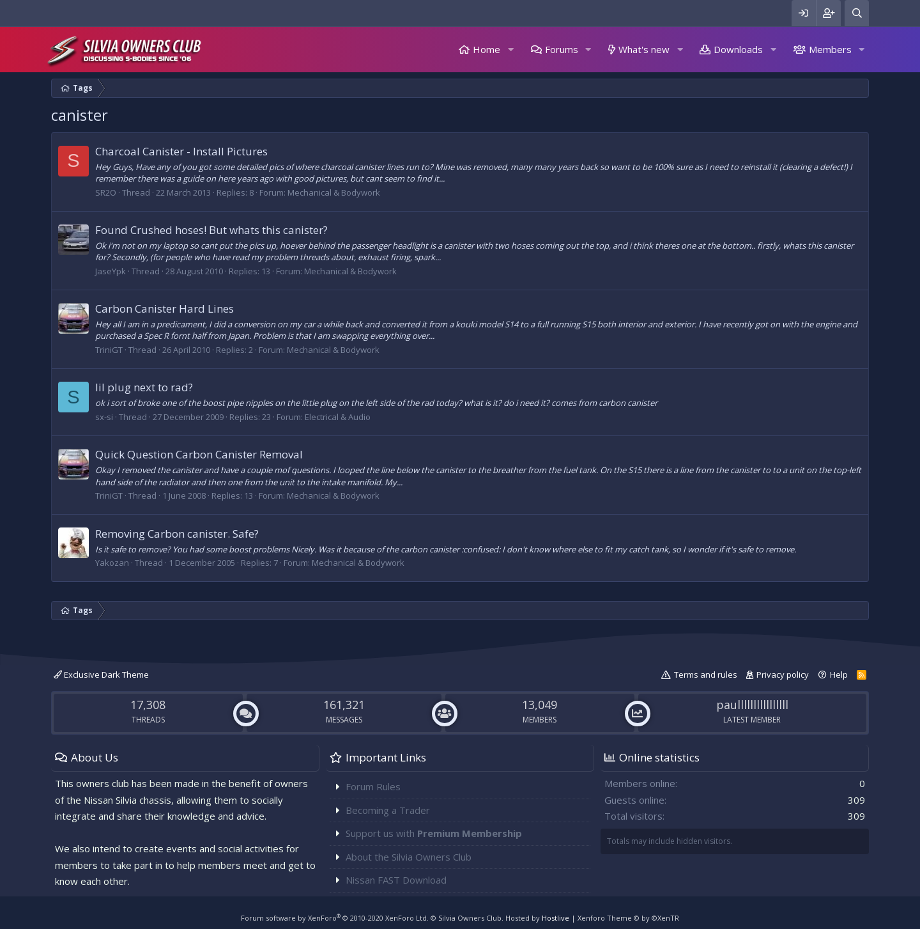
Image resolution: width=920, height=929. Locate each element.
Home (486, 49)
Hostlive (555, 918)
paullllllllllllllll (752, 704)
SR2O (105, 192)
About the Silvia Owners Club (408, 856)
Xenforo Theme (628, 918)
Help (839, 674)
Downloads (738, 49)
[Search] (857, 13)
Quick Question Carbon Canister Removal (199, 454)
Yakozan (112, 562)
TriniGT (109, 349)
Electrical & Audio (338, 417)
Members (830, 49)
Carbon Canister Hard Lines (164, 308)
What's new (644, 49)
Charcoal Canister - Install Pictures (181, 151)
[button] (510, 49)
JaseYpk (110, 271)
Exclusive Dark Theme (101, 674)
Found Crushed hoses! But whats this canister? (211, 229)
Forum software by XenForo (335, 918)
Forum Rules (373, 786)
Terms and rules (705, 674)
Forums (561, 49)
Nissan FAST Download (396, 879)
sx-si (104, 417)
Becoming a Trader (388, 810)
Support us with (434, 833)
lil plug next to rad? (144, 387)
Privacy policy (782, 674)
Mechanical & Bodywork (334, 192)
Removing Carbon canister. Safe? (177, 533)
